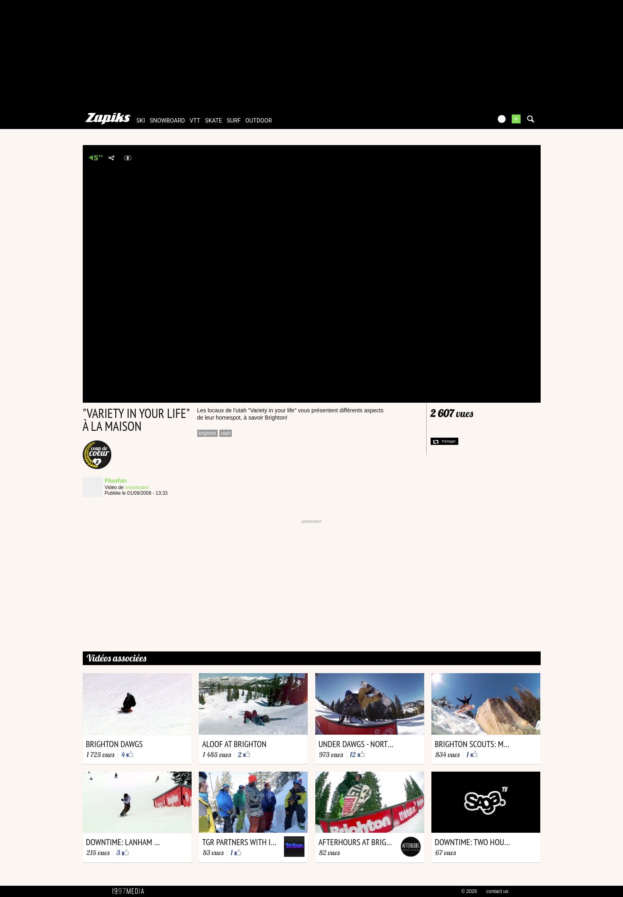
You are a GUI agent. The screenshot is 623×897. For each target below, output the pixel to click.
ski (141, 120)
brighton (207, 433)
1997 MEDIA (130, 891)
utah (225, 433)
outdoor (258, 120)
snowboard (167, 120)
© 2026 (469, 891)
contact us (497, 891)
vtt (195, 120)
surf (234, 120)
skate (213, 120)
